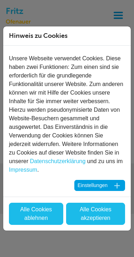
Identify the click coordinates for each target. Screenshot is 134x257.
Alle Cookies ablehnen (36, 213)
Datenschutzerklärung (58, 161)
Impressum (23, 170)
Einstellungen (93, 185)
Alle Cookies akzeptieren (95, 213)
